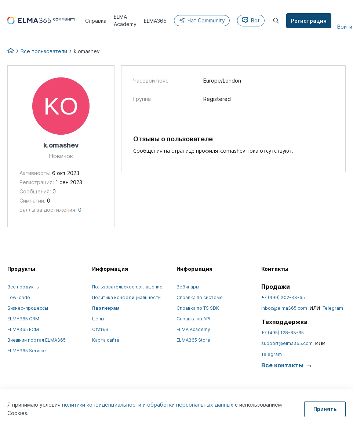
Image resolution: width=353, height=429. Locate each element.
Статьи (100, 329)
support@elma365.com (287, 343)
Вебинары (187, 287)
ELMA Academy (193, 329)
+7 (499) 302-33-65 (283, 297)
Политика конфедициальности (126, 297)
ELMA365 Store (193, 340)
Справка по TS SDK (197, 308)
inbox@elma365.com (284, 308)
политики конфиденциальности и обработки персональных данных (148, 404)
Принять (324, 409)
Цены (98, 318)
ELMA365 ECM (23, 329)
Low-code (18, 297)
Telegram (333, 308)
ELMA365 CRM (23, 318)
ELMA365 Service (26, 350)
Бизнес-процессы (27, 308)
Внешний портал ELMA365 (36, 340)
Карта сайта (105, 340)
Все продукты (23, 287)
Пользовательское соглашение (127, 287)
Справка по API (193, 318)
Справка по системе (199, 297)
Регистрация (309, 21)
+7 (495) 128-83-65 (282, 332)
